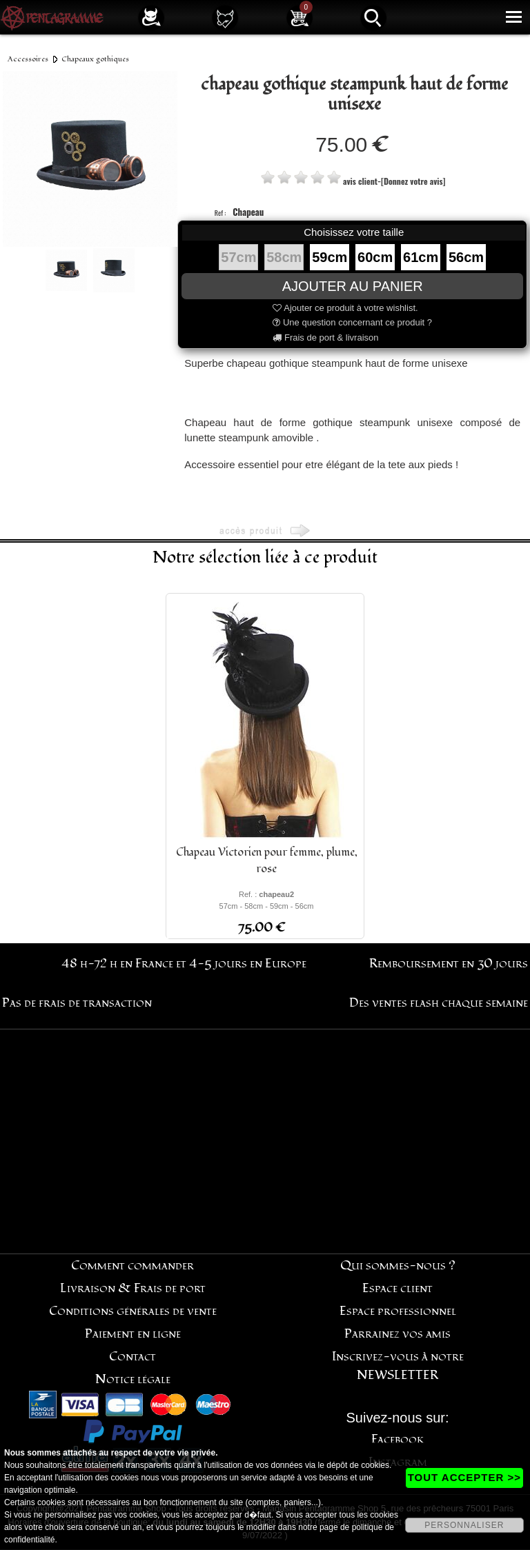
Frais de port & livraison (325, 337)
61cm (420, 257)
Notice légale (132, 1379)
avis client (360, 181)
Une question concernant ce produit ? (352, 322)
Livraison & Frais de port (133, 1288)
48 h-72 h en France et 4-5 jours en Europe (183, 963)
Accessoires (28, 59)
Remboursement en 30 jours (448, 963)
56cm (466, 257)
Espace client (397, 1288)
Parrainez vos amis (397, 1333)
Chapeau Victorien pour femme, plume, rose (266, 860)
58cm (284, 257)
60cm (375, 257)
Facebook (397, 1439)
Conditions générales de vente (133, 1311)
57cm (238, 257)
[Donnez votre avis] (413, 181)
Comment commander (132, 1265)
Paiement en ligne (133, 1333)
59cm (329, 257)
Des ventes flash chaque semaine (438, 1002)
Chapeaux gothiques (95, 59)
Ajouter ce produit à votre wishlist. (345, 308)
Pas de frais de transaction (77, 1002)
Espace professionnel (398, 1311)
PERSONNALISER (464, 1525)
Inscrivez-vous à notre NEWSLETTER (398, 1366)
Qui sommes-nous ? (397, 1265)
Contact (132, 1356)
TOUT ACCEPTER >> (464, 1477)
